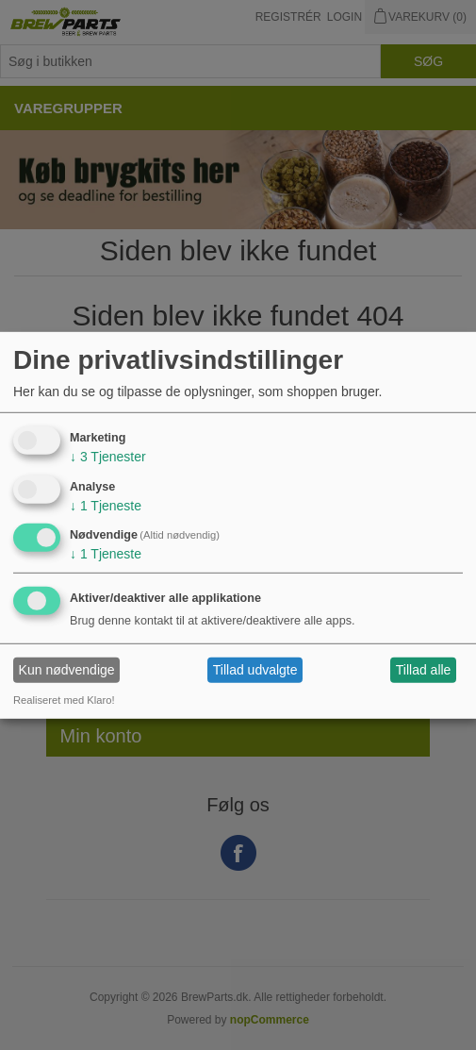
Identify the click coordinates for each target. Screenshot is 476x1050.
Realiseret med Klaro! (64, 700)
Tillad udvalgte (255, 669)
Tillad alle (423, 669)
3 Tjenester (108, 456)
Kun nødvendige (67, 669)
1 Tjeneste (105, 504)
